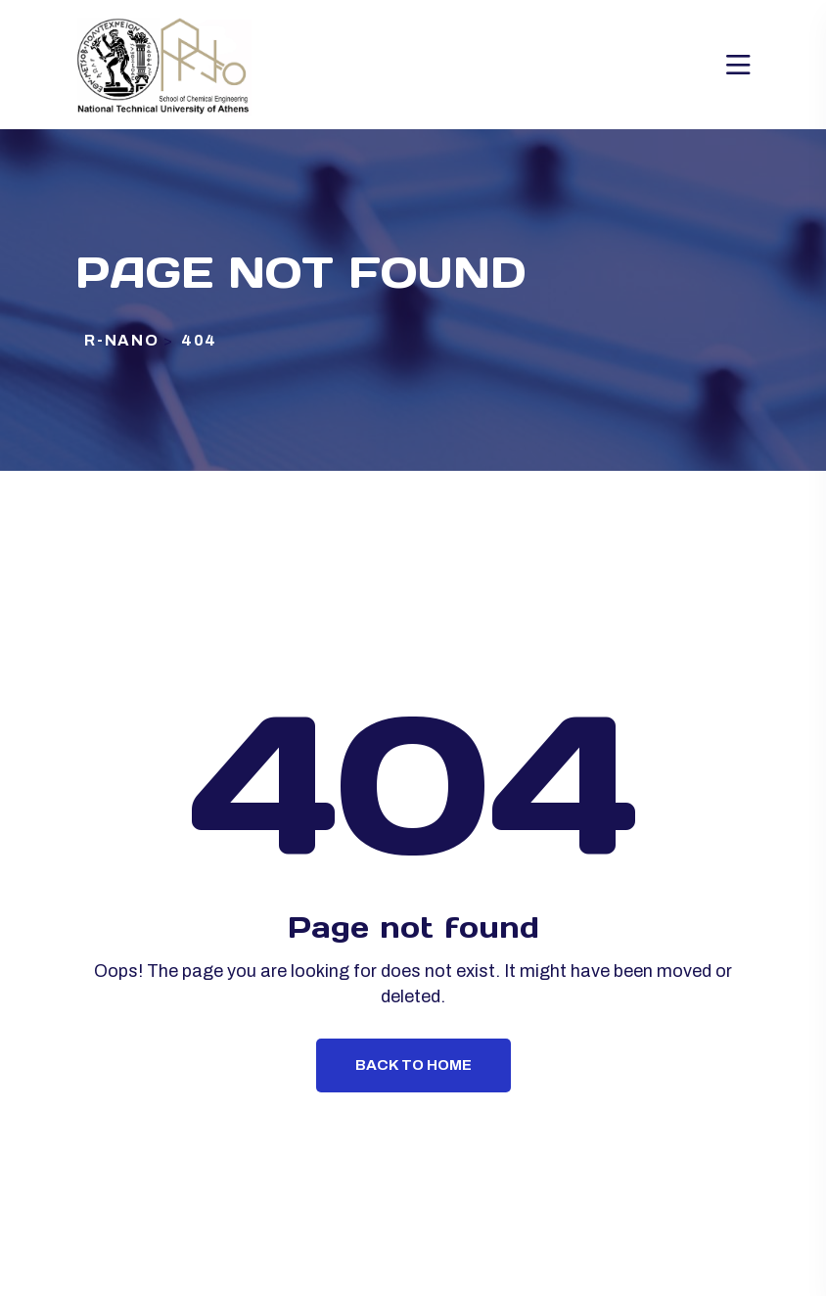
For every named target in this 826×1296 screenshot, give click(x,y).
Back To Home (413, 1065)
